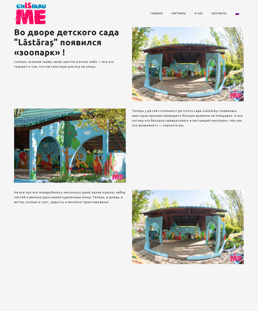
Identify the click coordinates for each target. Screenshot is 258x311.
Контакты (219, 13)
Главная (156, 13)
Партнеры (179, 13)
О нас (199, 13)
